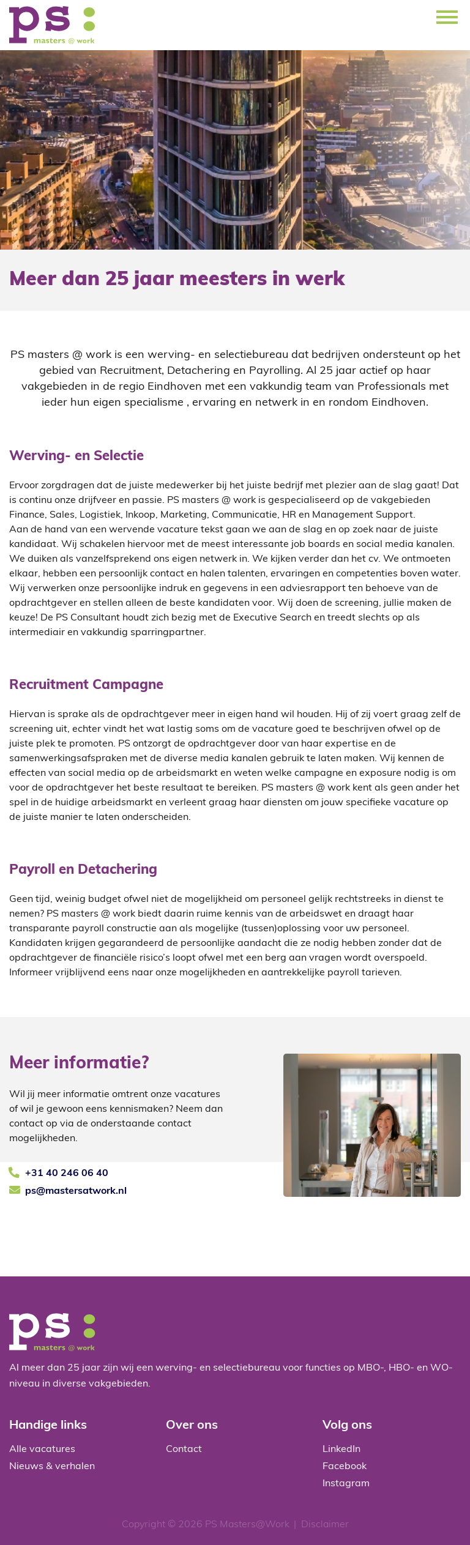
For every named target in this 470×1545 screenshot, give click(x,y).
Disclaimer (325, 1525)
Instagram (346, 1484)
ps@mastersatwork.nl (76, 1191)
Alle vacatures (42, 1449)
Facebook (345, 1467)
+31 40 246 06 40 (66, 1173)
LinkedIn (341, 1449)
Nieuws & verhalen (52, 1467)
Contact (184, 1449)
